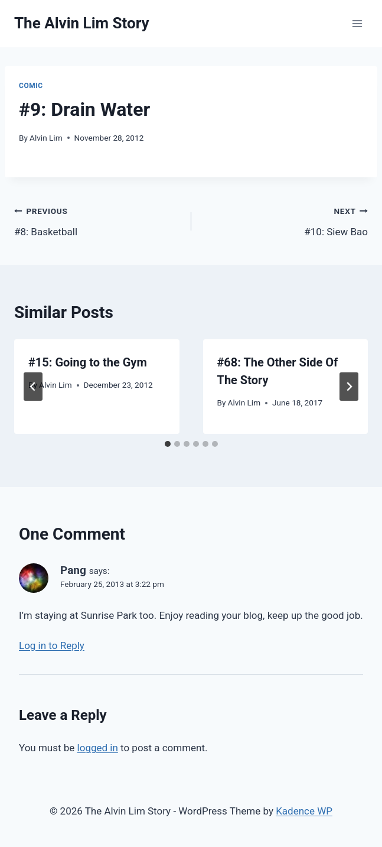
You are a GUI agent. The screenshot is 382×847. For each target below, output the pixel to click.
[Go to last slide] (33, 386)
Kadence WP (304, 811)
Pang (73, 570)
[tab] (168, 444)
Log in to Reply (51, 645)
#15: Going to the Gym (87, 362)
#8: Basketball (97, 220)
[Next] (348, 386)
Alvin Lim (46, 137)
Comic (31, 86)
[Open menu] (357, 23)
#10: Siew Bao (284, 220)
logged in (97, 748)
